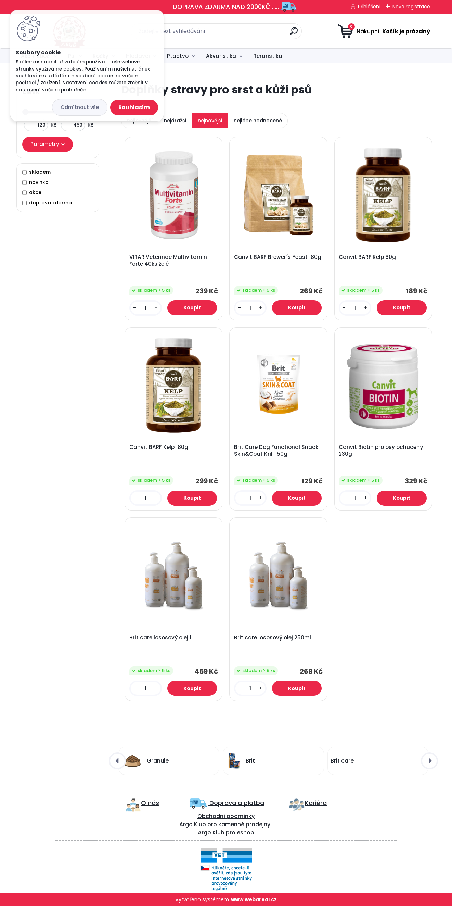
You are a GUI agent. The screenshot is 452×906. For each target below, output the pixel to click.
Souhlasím (134, 107)
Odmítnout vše (80, 107)
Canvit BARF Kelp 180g (158, 447)
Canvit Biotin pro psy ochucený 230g (381, 450)
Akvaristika (221, 56)
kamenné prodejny (243, 824)
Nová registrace (411, 6)
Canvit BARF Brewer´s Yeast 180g (277, 257)
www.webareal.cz (254, 899)
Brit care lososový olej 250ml (272, 637)
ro (214, 824)
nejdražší (175, 120)
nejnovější (210, 120)
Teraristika (268, 56)
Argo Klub (192, 824)
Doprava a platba (236, 802)
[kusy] (145, 308)
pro (230, 832)
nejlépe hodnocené (258, 120)
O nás (150, 802)
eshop (244, 832)
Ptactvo (178, 56)
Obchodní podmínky (226, 816)
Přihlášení (369, 6)
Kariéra (316, 802)
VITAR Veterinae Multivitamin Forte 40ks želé (168, 260)
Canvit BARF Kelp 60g (367, 257)
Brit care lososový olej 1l (161, 637)
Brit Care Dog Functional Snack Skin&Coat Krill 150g (276, 450)
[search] (294, 33)
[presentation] (117, 760)
